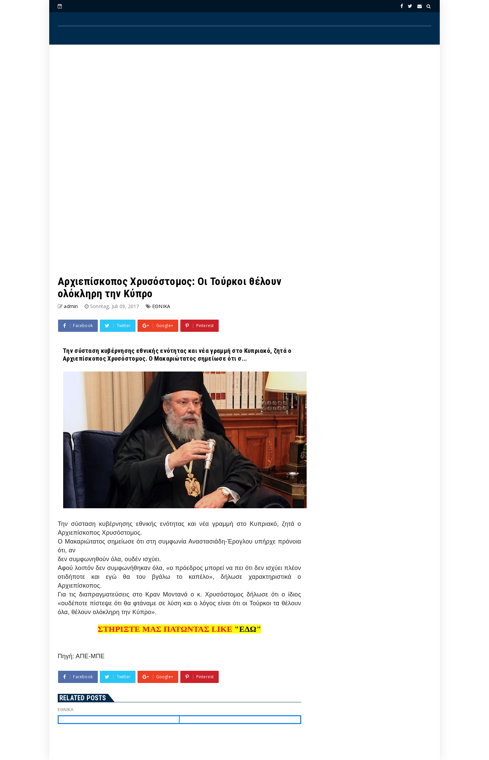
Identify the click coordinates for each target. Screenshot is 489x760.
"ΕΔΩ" (248, 629)
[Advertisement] (244, 105)
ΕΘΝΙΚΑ (161, 306)
